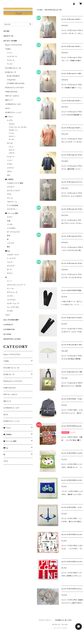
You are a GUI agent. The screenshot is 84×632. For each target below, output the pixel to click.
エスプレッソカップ (13, 191)
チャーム (10, 198)
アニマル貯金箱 (12, 205)
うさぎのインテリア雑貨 (15, 183)
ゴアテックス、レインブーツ (16, 285)
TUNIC (8, 49)
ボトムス (10, 143)
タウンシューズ (12, 292)
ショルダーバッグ (13, 255)
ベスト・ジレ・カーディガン (18, 127)
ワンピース (10, 60)
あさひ (7, 108)
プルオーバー (13, 130)
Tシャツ (10, 64)
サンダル (10, 311)
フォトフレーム (12, 202)
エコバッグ (10, 266)
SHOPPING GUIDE (12, 339)
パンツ (11, 147)
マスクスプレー (12, 209)
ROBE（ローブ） (10, 72)
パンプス (10, 296)
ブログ (9, 172)
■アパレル (9, 117)
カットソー (12, 136)
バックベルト (11, 300)
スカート (12, 150)
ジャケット (10, 168)
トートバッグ (11, 258)
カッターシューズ (13, 303)
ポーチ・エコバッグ (13, 232)
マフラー (10, 217)
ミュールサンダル (13, 307)
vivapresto (11, 80)
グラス (9, 194)
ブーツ (9, 281)
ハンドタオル (11, 228)
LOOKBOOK (9, 329)
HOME (40, 10)
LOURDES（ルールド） (13, 104)
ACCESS (7, 334)
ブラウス (12, 124)
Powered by (60, 628)
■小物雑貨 (9, 179)
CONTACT (8, 325)
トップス (10, 120)
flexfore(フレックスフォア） (14, 88)
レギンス (12, 153)
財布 (8, 236)
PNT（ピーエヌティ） (12, 96)
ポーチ (9, 270)
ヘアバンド (10, 243)
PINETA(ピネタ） (11, 92)
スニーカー (11, 289)
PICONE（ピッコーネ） (13, 68)
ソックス (10, 224)
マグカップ (10, 187)
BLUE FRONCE (13, 76)
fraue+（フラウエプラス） (13, 45)
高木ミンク (9, 100)
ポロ (8, 175)
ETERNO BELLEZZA (15, 83)
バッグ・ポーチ (12, 57)
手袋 (8, 221)
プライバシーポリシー (45, 620)
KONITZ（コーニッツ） (13, 112)
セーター (12, 139)
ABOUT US (8, 36)
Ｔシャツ (11, 133)
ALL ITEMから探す (11, 320)
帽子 (8, 247)
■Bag (7, 251)
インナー (10, 53)
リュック (9, 262)
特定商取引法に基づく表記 (63, 620)
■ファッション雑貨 (11, 213)
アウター (10, 164)
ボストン (10, 273)
